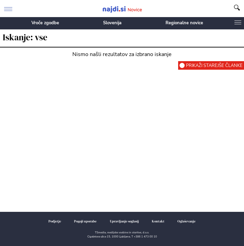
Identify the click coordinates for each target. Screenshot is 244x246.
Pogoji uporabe (85, 221)
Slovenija (112, 23)
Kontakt (158, 221)
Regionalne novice (184, 23)
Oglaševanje (186, 221)
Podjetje (54, 221)
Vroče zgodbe (45, 23)
